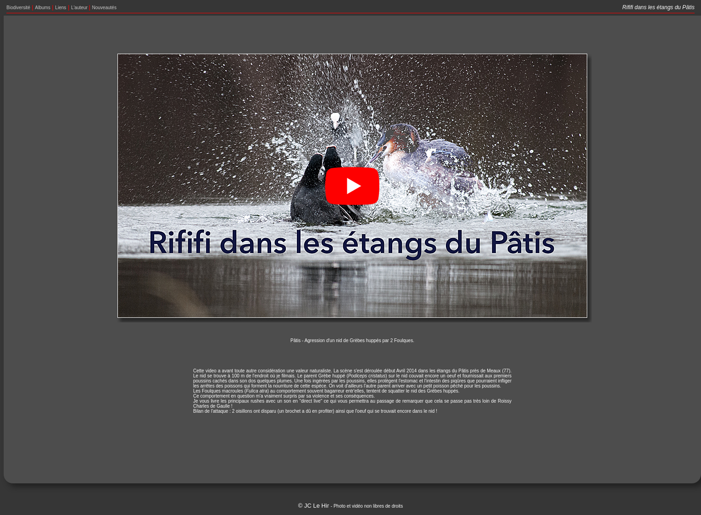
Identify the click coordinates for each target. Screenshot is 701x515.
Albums (42, 7)
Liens (60, 7)
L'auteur (80, 7)
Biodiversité (18, 7)
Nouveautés (104, 7)
